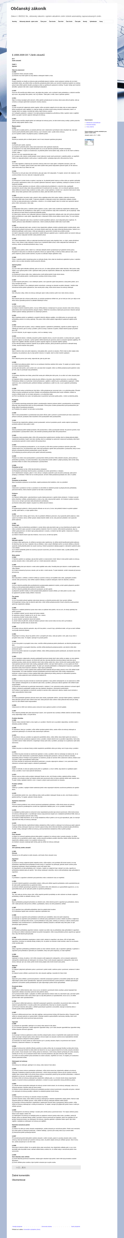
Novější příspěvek (17, 1226)
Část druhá (52, 21)
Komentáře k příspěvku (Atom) (32, 1229)
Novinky (14, 21)
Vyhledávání (93, 21)
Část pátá (77, 21)
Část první (44, 21)
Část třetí (60, 21)
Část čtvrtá (69, 21)
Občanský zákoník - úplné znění (28, 21)
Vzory (101, 21)
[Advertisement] (51, 30)
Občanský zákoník (28, 8)
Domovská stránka (47, 1226)
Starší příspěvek (75, 1226)
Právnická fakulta (91, 124)
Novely (85, 21)
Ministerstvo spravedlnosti (93, 122)
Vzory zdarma (90, 127)
